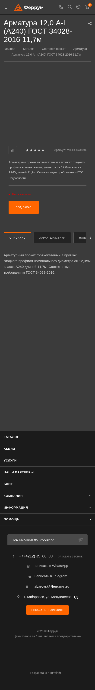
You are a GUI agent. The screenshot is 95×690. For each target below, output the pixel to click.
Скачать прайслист (47, 610)
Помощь (11, 519)
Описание (17, 237)
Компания (13, 496)
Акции (9, 448)
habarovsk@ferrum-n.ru (50, 586)
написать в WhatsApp (51, 566)
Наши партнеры (19, 472)
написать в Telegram (51, 576)
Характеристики (52, 237)
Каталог (11, 437)
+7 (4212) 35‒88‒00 (36, 556)
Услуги (10, 460)
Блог (8, 484)
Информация (16, 507)
